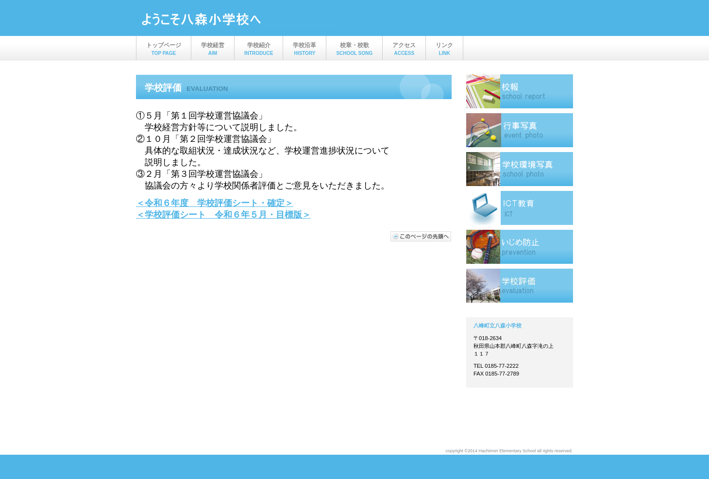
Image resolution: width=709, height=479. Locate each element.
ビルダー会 (238, 19)
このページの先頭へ (421, 236)
